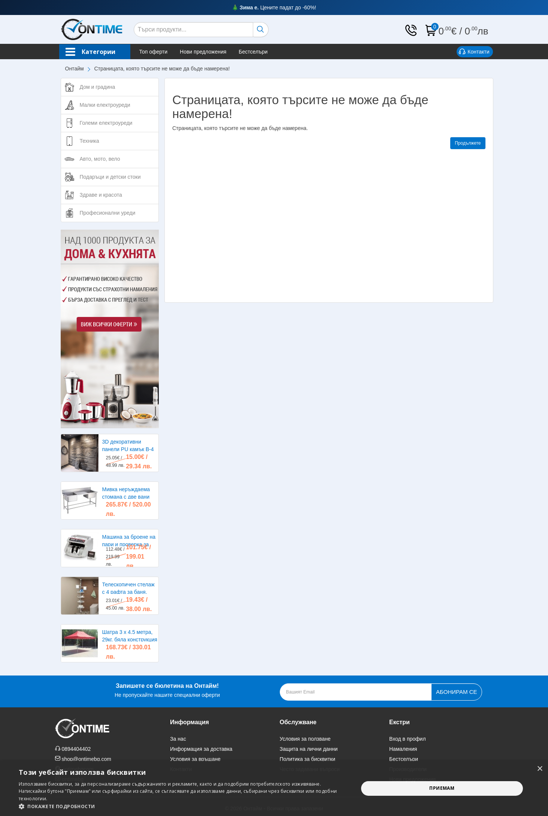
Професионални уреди (108, 213)
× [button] (539, 769)
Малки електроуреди (105, 105)
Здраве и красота (101, 195)
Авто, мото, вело (100, 159)
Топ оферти (153, 52)
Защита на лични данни (309, 749)
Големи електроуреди (106, 123)
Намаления (403, 749)
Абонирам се (456, 692)
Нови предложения (203, 52)
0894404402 (76, 749)
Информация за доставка (201, 749)
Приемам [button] (441, 788)
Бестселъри (253, 52)
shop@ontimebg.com (86, 759)
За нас (178, 739)
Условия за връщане (195, 759)
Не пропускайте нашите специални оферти (167, 689)
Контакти (474, 52)
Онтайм (74, 69)
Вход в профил (407, 739)
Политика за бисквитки (308, 759)
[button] (183, 806)
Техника (89, 141)
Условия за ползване (305, 739)
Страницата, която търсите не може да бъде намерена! (162, 69)
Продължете (468, 143)
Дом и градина (97, 87)
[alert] (274, 788)
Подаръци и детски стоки (110, 177)
